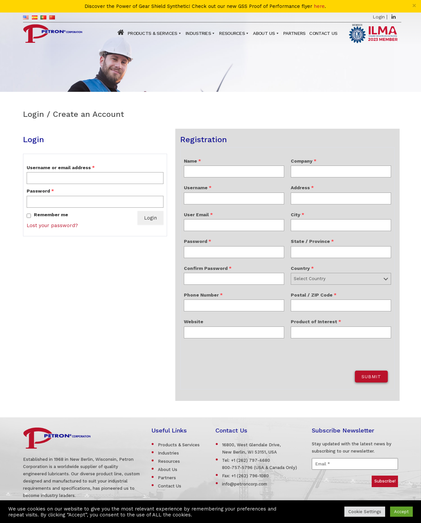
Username (197, 187)
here (319, 6)
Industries (198, 33)
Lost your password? (52, 225)
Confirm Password (208, 268)
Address (302, 187)
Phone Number (203, 295)
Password (40, 191)
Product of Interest (316, 321)
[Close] (414, 5)
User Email (198, 214)
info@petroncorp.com (244, 484)
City (297, 214)
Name (192, 161)
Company (303, 161)
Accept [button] (401, 511)
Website (193, 321)
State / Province (312, 241)
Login (379, 16)
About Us (264, 33)
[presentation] (231, 354)
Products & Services (152, 33)
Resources (232, 33)
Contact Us (323, 33)
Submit (371, 376)
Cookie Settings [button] (364, 511)
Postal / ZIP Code (313, 295)
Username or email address (61, 167)
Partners (294, 33)
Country (302, 268)
